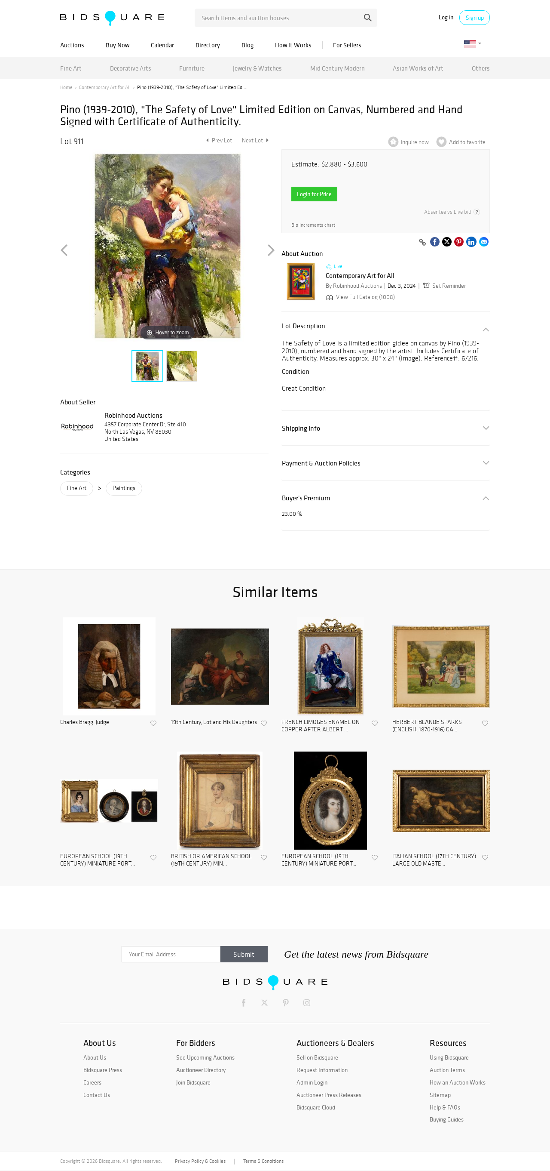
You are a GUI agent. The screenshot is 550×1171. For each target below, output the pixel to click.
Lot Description (303, 326)
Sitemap (440, 1095)
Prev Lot (218, 140)
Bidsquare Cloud (315, 1107)
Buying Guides (447, 1119)
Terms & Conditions (263, 1161)
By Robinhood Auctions (354, 286)
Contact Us (96, 1095)
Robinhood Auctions (133, 415)
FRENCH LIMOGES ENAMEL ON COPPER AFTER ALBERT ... (320, 726)
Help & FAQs (445, 1107)
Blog (247, 45)
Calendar (162, 45)
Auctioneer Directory (201, 1070)
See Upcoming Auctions (205, 1057)
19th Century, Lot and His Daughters (214, 722)
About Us (94, 1057)
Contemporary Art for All (105, 87)
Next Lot (255, 140)
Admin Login (311, 1082)
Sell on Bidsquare (317, 1057)
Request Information (322, 1070)
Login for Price (314, 194)
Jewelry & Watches (257, 68)
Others (481, 68)
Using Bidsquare (449, 1057)
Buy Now (117, 45)
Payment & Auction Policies (321, 463)
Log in (446, 17)
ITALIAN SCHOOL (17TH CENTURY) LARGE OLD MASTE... (434, 860)
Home (66, 87)
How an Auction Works (458, 1082)
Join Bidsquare (193, 1082)
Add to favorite (467, 142)
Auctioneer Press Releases (328, 1095)
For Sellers (347, 45)
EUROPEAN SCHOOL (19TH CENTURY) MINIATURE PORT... (97, 860)
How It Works (293, 45)
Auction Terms (447, 1070)
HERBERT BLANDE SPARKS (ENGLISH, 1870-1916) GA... (427, 726)
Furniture (192, 68)
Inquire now (415, 142)
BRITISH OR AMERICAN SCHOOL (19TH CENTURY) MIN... (211, 860)
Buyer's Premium (306, 498)
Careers (92, 1082)
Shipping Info (301, 428)
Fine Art (71, 68)
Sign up (475, 18)
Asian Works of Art (418, 68)
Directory (208, 45)
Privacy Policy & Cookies (200, 1161)
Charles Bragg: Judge (84, 722)
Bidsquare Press (102, 1070)
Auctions (72, 45)
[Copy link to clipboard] (422, 242)
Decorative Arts (130, 68)
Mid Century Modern (337, 68)
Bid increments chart (313, 225)
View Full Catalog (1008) (359, 297)
